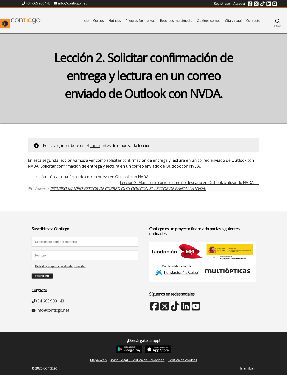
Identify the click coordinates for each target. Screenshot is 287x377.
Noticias (114, 22)
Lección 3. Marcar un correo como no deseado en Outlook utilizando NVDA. (189, 184)
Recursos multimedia (176, 22)
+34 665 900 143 (48, 302)
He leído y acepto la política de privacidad (60, 268)
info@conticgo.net (50, 312)
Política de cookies (182, 362)
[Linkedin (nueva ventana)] (268, 4)
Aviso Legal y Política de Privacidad (137, 362)
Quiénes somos (208, 22)
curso (95, 147)
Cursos (98, 22)
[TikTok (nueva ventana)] (262, 4)
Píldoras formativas (140, 22)
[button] (5, 23)
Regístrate (222, 3)
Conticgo (50, 370)
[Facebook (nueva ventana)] (250, 4)
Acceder (239, 3)
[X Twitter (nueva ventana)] (164, 310)
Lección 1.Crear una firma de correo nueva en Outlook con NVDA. (89, 178)
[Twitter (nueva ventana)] (256, 4)
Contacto (253, 22)
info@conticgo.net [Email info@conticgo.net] (70, 3)
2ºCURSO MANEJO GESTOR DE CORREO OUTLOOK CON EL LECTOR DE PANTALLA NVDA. (128, 190)
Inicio (84, 22)
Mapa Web (98, 362)
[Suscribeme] (42, 277)
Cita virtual (233, 22)
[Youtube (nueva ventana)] (274, 4)
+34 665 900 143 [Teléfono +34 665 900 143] (36, 3)
